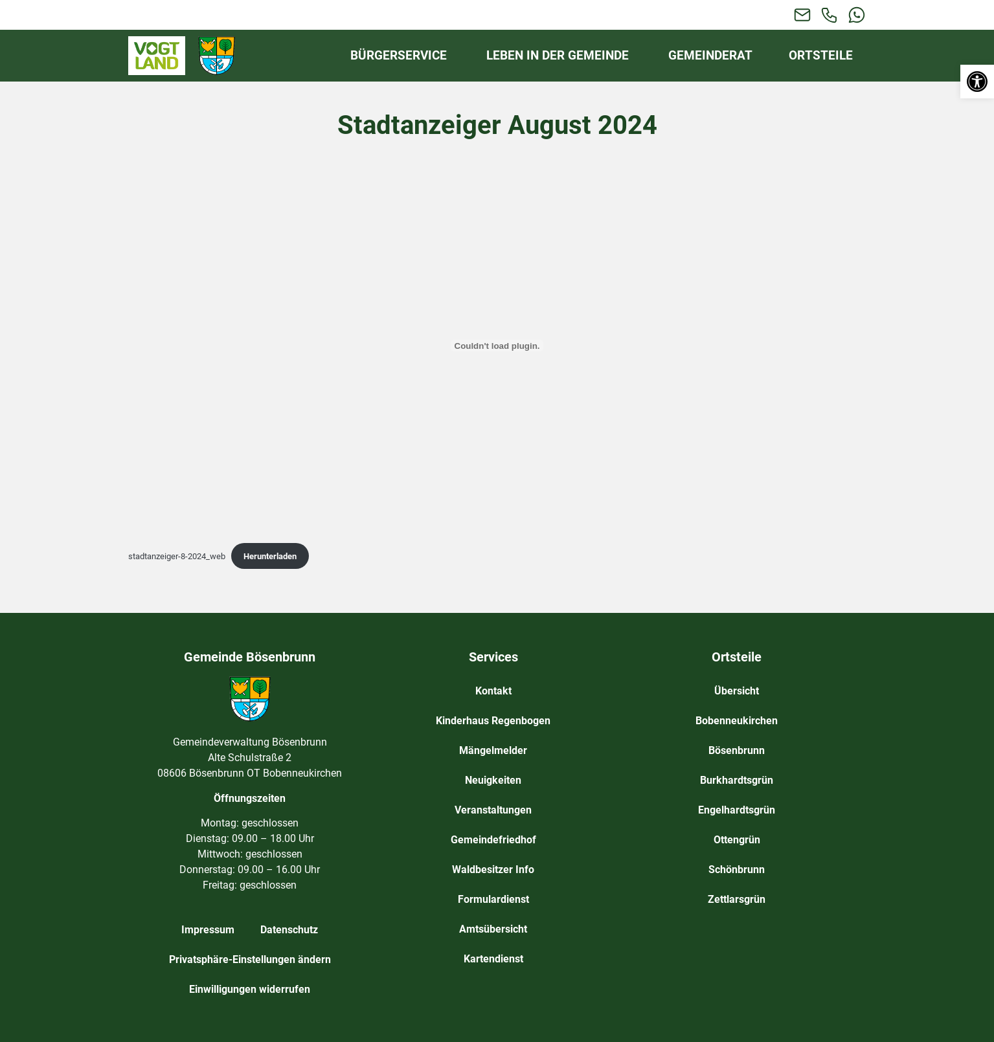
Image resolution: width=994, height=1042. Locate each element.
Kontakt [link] (493, 691)
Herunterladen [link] (270, 556)
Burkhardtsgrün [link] (736, 780)
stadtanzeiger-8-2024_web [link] (176, 556)
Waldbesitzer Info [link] (493, 869)
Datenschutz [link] (289, 930)
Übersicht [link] (736, 691)
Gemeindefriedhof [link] (493, 840)
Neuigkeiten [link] (493, 780)
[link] (977, 81)
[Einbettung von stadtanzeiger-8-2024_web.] (497, 345)
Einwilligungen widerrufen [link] (249, 989)
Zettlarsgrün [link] (736, 899)
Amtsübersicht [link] (493, 929)
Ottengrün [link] (737, 840)
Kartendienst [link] (493, 959)
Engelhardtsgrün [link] (736, 810)
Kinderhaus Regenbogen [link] (493, 721)
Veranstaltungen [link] (493, 810)
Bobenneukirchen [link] (736, 721)
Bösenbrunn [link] (736, 750)
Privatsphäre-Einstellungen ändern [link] (250, 959)
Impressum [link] (207, 930)
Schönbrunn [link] (736, 869)
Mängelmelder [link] (493, 750)
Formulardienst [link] (493, 899)
